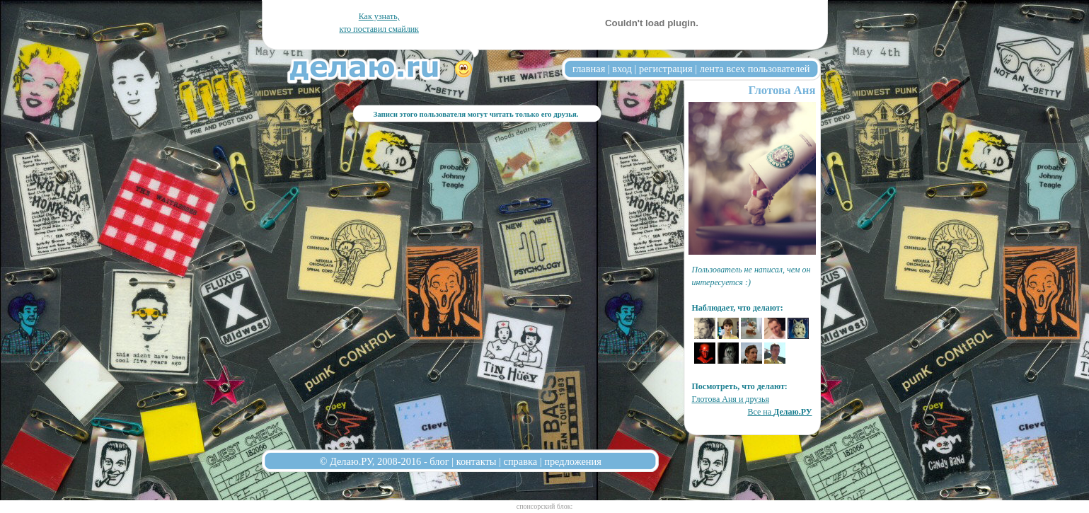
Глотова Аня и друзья (731, 399)
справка (521, 461)
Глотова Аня (782, 90)
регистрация (666, 68)
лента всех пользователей (755, 68)
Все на (779, 412)
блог (439, 461)
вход (622, 68)
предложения (572, 461)
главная (588, 68)
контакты (476, 461)
